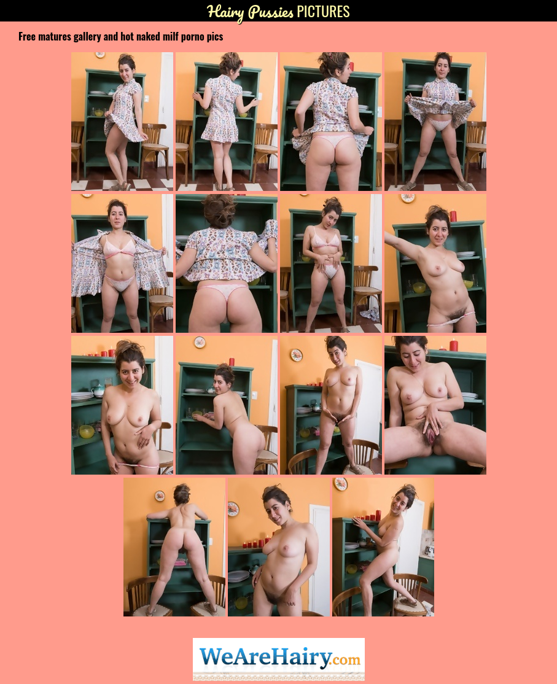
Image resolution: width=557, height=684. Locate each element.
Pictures (278, 10)
